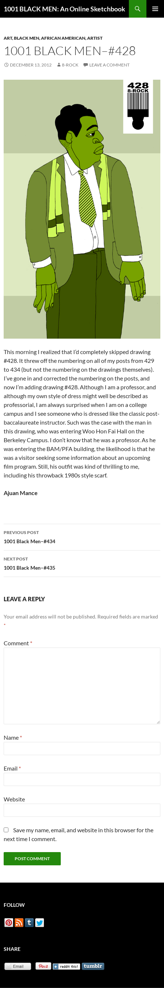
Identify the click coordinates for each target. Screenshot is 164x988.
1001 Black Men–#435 (82, 563)
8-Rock (70, 65)
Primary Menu (155, 9)
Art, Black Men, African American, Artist (53, 38)
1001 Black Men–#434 (82, 536)
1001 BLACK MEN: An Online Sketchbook (64, 9)
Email (12, 768)
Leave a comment (109, 65)
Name (13, 737)
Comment (18, 642)
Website (14, 799)
